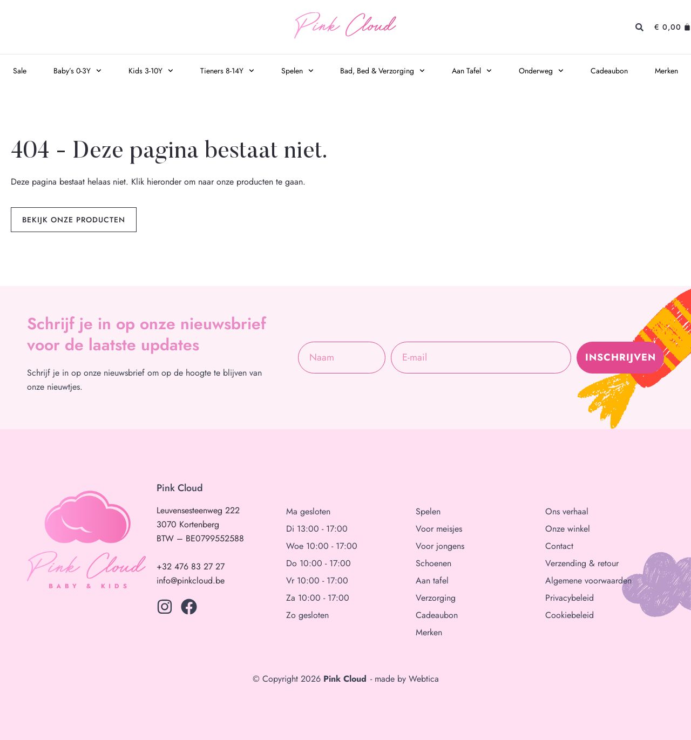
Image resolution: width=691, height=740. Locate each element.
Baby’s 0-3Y (77, 71)
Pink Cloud (344, 27)
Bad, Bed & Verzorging (382, 71)
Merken (666, 70)
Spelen (297, 71)
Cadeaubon (609, 70)
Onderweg (541, 71)
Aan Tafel (472, 71)
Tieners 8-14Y (227, 71)
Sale (19, 70)
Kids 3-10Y (150, 71)
